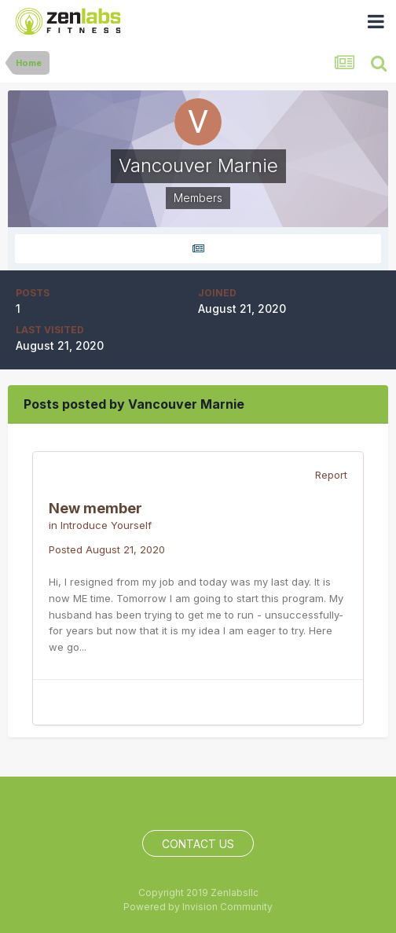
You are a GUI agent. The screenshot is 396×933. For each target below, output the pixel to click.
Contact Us (198, 843)
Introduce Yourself (106, 525)
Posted (107, 549)
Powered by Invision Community (198, 907)
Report (331, 474)
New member (95, 508)
